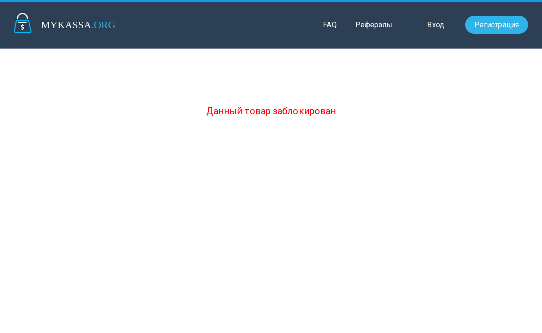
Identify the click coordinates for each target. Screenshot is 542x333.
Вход (435, 24)
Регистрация (496, 24)
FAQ (329, 24)
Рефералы (374, 24)
